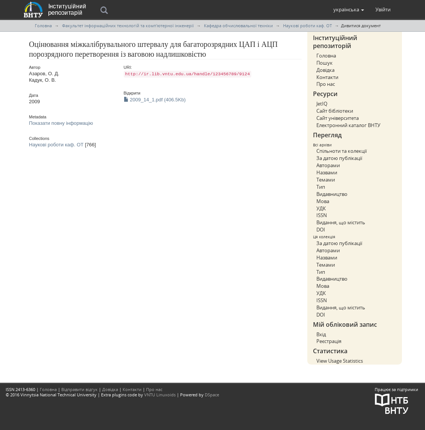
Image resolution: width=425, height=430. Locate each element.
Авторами (328, 165)
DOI (320, 229)
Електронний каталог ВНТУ (348, 125)
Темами (325, 179)
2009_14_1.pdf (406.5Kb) (155, 99)
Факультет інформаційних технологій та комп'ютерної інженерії (128, 25)
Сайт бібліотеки (334, 110)
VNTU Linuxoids (160, 394)
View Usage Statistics (339, 360)
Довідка (325, 70)
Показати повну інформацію (61, 123)
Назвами (326, 172)
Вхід (321, 334)
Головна (43, 25)
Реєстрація (328, 341)
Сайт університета (337, 118)
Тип (320, 186)
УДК (321, 208)
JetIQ (321, 103)
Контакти (327, 77)
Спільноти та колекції (341, 150)
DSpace (212, 394)
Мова (322, 201)
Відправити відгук (79, 389)
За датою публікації (339, 158)
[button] (349, 9)
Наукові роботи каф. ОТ (307, 25)
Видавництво (331, 194)
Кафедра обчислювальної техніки (238, 25)
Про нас (325, 84)
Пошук (324, 62)
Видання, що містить (340, 222)
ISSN (321, 215)
